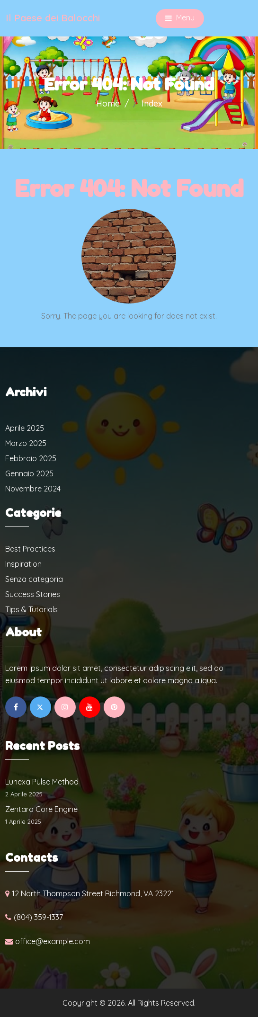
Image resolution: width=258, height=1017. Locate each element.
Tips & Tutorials (31, 609)
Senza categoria (34, 579)
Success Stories (32, 594)
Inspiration (23, 564)
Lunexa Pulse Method (42, 781)
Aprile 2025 (24, 428)
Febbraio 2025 (30, 458)
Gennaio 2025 (29, 473)
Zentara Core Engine (41, 809)
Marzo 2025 (25, 443)
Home (108, 103)
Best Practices (30, 548)
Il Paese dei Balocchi (53, 18)
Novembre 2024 (33, 488)
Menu (180, 18)
